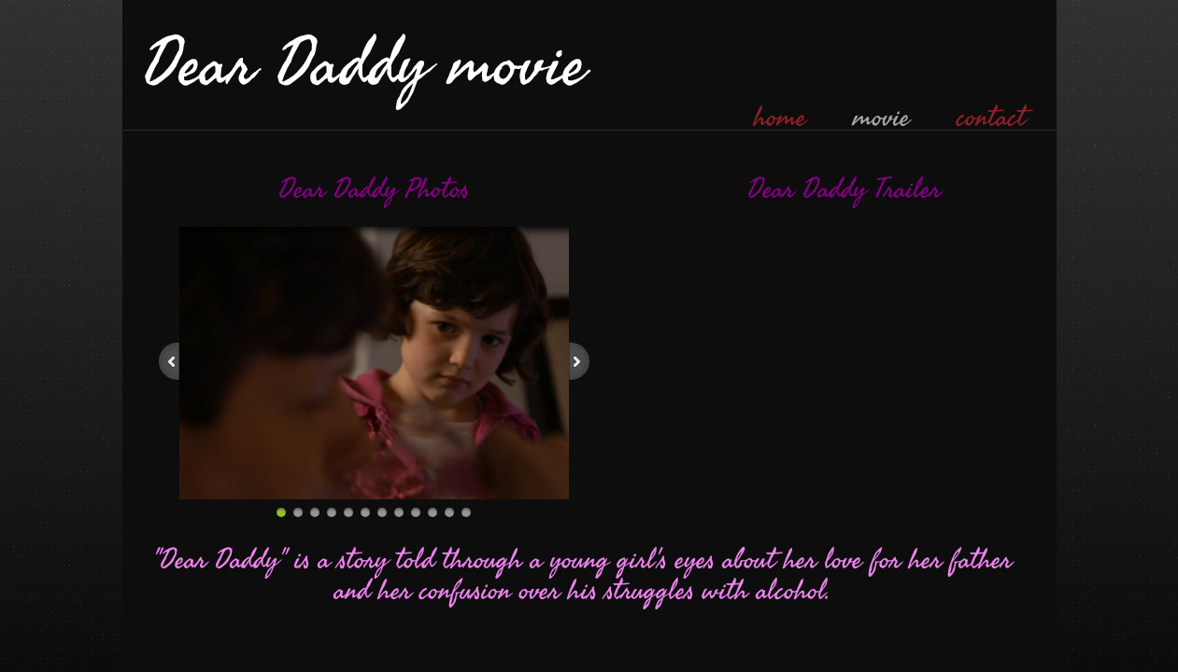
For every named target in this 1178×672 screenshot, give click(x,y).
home (780, 117)
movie (881, 117)
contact (991, 117)
